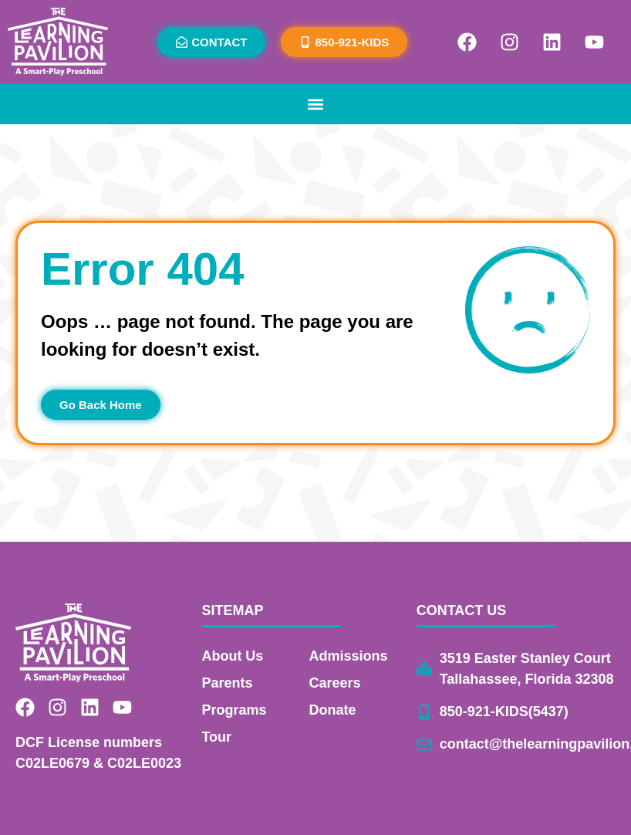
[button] (316, 104)
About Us (232, 656)
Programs (233, 710)
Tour (216, 737)
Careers (335, 683)
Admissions (348, 656)
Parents (226, 683)
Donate (332, 710)
